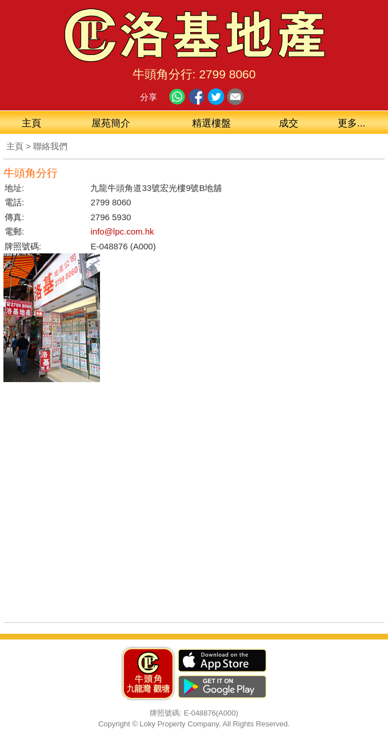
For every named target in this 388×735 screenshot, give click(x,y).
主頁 (31, 123)
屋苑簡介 (110, 123)
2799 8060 (227, 74)
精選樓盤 (211, 123)
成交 (288, 123)
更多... (351, 123)
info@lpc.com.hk (122, 231)
